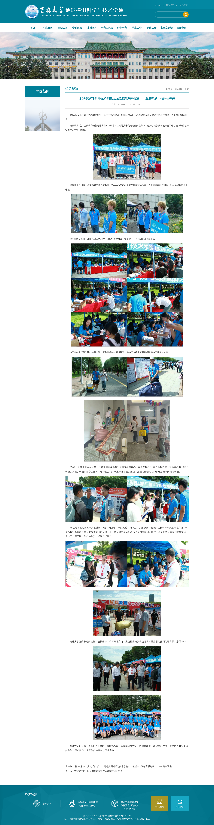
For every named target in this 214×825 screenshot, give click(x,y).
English (158, 5)
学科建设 (77, 27)
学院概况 (47, 27)
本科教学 (92, 27)
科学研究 (122, 27)
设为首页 (170, 5)
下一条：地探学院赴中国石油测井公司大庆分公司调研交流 (93, 771)
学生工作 (137, 27)
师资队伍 (62, 27)
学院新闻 (178, 89)
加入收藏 (183, 5)
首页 (32, 27)
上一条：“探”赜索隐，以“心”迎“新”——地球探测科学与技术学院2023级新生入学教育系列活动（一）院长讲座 (118, 766)
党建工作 (152, 27)
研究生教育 (107, 27)
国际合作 (181, 27)
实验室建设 (166, 27)
